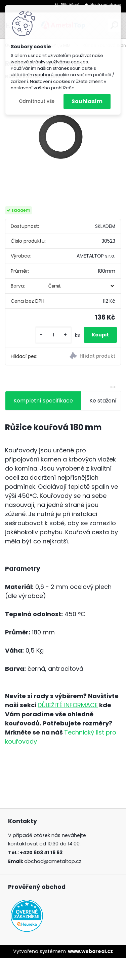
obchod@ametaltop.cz (52, 861)
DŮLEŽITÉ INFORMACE (68, 705)
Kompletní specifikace (43, 401)
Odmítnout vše (36, 101)
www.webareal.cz (90, 951)
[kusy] (53, 335)
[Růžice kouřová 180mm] (63, 143)
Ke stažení (103, 401)
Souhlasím (87, 101)
